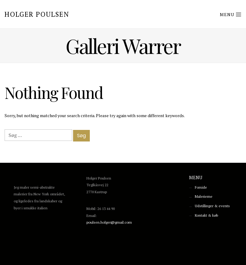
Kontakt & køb (206, 215)
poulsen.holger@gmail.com (109, 222)
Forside (201, 187)
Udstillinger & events (212, 206)
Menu (230, 14)
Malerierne (204, 196)
